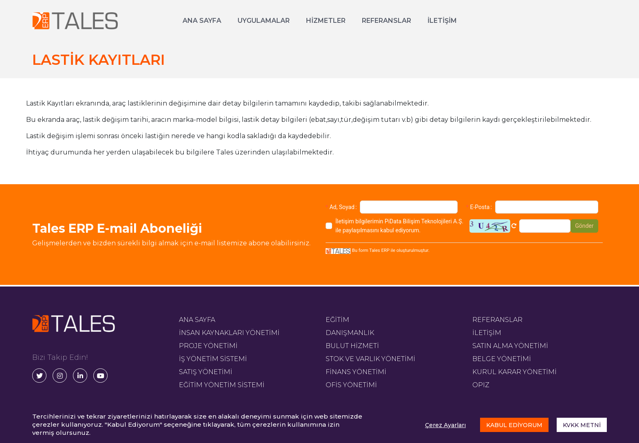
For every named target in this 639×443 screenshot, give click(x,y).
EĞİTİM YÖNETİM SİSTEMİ (221, 385)
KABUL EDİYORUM (514, 425)
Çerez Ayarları (445, 425)
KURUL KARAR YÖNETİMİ (514, 372)
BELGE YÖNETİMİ (501, 359)
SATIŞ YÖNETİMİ (205, 372)
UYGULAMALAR (264, 20)
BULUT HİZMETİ (352, 346)
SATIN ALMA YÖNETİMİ (510, 346)
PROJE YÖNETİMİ (208, 346)
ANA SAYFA (202, 20)
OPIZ (480, 385)
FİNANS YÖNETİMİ (356, 372)
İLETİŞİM (442, 20)
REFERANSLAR (386, 20)
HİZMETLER (326, 20)
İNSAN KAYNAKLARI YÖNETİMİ (229, 333)
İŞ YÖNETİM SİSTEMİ (213, 359)
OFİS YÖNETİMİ (351, 385)
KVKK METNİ (582, 425)
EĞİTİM (337, 320)
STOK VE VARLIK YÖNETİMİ (370, 359)
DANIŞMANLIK (350, 333)
